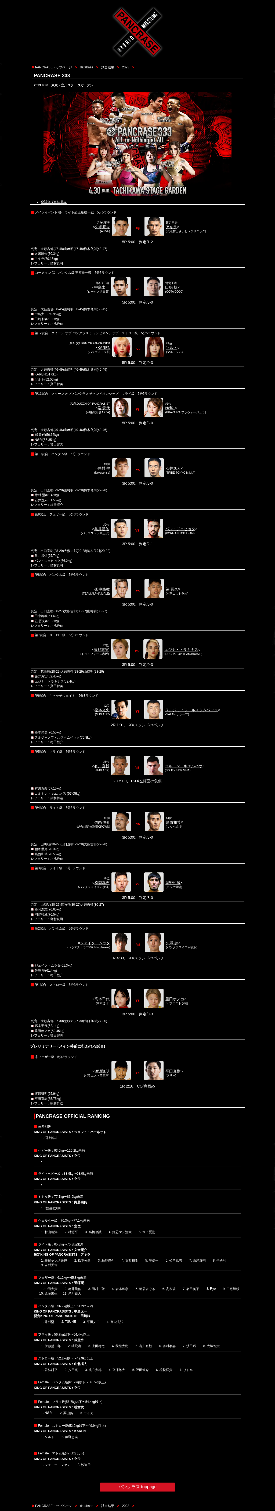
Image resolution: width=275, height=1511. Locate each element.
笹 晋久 (172, 589)
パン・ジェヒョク (180, 529)
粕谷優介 (102, 822)
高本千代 (102, 999)
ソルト (171, 347)
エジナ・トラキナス (181, 649)
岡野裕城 (172, 882)
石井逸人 (173, 468)
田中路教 (102, 589)
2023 (125, 67)
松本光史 (102, 710)
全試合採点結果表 (54, 202)
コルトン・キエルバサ (183, 766)
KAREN (103, 347)
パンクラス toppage (137, 1486)
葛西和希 (173, 822)
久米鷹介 (102, 227)
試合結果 (107, 67)
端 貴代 (104, 408)
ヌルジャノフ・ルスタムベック (191, 710)
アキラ (171, 227)
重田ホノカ (174, 999)
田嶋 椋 (171, 287)
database (86, 67)
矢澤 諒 (172, 943)
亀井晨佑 (101, 529)
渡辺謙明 (102, 1071)
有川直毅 (101, 766)
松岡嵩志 (102, 882)
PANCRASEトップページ (53, 67)
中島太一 (101, 287)
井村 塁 (104, 468)
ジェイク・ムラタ (95, 943)
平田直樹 (172, 1071)
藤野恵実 (101, 649)
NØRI (170, 408)
